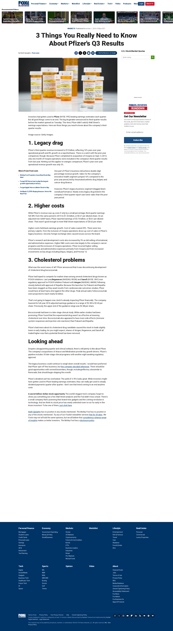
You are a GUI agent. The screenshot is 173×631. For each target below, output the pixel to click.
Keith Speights (34, 412)
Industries (69, 551)
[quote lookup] (136, 57)
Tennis (44, 588)
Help (67, 615)
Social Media (23, 573)
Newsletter (144, 615)
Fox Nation (116, 596)
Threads (84, 53)
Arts (114, 548)
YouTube (127, 615)
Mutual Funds (70, 558)
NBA (43, 573)
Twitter (80, 53)
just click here (65, 405)
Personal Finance (38, 4)
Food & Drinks (117, 545)
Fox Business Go (118, 599)
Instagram (123, 615)
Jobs (114, 573)
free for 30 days (95, 415)
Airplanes (116, 543)
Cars (114, 540)
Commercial (140, 535)
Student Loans (24, 535)
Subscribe (138, 140)
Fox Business (24, 3)
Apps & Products (118, 602)
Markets (64, 4)
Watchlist (76, 4)
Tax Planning (23, 553)
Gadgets (21, 575)
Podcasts (127, 4)
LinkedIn (136, 615)
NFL (43, 570)
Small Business (47, 537)
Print (88, 53)
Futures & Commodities (74, 540)
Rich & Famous (118, 535)
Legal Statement (44, 619)
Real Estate (99, 4)
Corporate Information (120, 586)
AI (19, 586)
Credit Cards (23, 537)
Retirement (22, 551)
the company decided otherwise (75, 366)
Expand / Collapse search (135, 4)
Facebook (76, 53)
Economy (53, 4)
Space (21, 588)
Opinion (69, 566)
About (115, 566)
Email (93, 53)
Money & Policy (47, 535)
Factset (84, 617)
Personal (139, 532)
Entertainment (118, 532)
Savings (21, 543)
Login (141, 4)
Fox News (116, 594)
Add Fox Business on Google (107, 53)
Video (117, 4)
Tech (109, 4)
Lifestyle (86, 4)
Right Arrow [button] (169, 17)
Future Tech (23, 583)
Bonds (68, 543)
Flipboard (132, 615)
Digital (21, 570)
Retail (68, 553)
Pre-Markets (70, 556)
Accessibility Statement (121, 591)
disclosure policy (87, 420)
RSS (140, 615)
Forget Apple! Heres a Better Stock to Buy (34, 187)
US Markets (70, 535)
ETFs (67, 545)
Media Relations (118, 583)
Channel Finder (118, 570)
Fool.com (35, 53)
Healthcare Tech (24, 581)
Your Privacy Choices (57, 615)
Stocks (68, 532)
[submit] (152, 57)
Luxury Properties (142, 537)
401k (20, 548)
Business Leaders (72, 548)
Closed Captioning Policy (121, 588)
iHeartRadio (152, 615)
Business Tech (24, 578)
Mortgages (22, 532)
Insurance (22, 545)
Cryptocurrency (71, 537)
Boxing (44, 581)
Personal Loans (24, 540)
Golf (43, 586)
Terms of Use (143, 147)
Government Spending (50, 532)
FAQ (114, 581)
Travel (115, 537)
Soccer (44, 583)
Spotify (148, 615)
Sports (45, 566)
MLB (43, 575)
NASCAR (45, 578)
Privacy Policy (132, 147)
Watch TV (150, 4)
